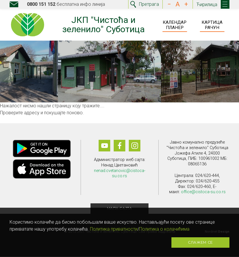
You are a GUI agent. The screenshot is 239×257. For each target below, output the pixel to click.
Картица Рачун (212, 25)
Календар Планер (175, 25)
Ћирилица (206, 4)
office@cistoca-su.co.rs (203, 192)
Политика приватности (113, 229)
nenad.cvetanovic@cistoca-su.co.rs (119, 173)
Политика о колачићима (164, 229)
